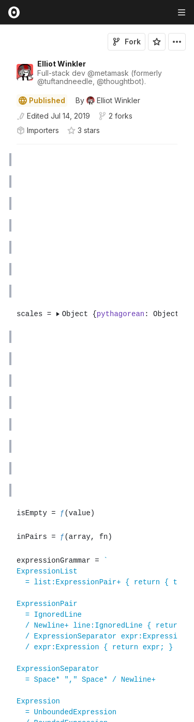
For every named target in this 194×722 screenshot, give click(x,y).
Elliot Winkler (61, 63)
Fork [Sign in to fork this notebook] (126, 41)
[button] (4, 149)
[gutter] (5, 160)
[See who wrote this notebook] (108, 100)
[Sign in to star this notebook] (157, 42)
